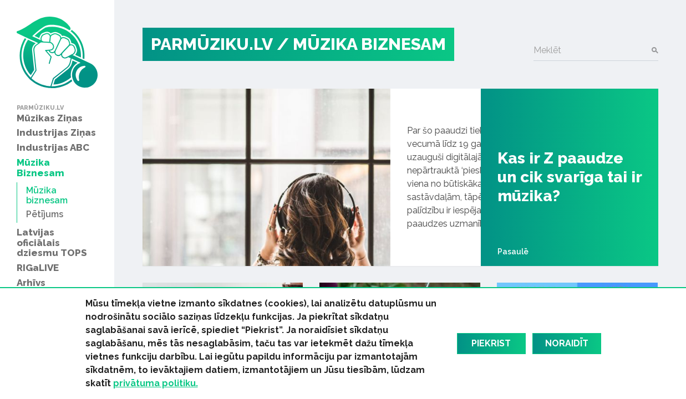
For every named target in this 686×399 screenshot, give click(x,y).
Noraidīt (566, 343)
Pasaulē (513, 251)
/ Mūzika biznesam (361, 44)
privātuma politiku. (155, 383)
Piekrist (491, 343)
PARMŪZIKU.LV (212, 44)
